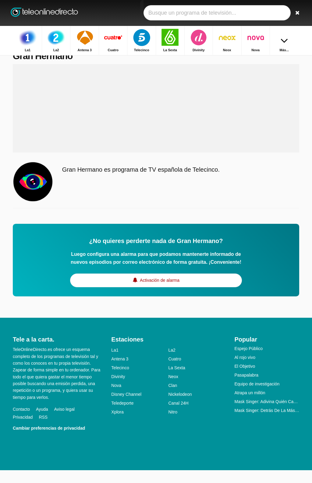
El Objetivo (244, 379)
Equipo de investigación (256, 396)
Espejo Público (248, 361)
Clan (172, 398)
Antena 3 (119, 371)
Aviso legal (64, 422)
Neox (173, 389)
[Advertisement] (156, 121)
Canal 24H (178, 415)
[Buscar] (295, 13)
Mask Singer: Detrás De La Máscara (266, 423)
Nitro (172, 424)
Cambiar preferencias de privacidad (49, 440)
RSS (43, 430)
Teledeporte (122, 415)
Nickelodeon (180, 407)
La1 (114, 362)
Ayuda (42, 422)
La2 (171, 362)
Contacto (21, 422)
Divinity (118, 389)
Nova (116, 398)
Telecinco (120, 380)
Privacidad (23, 430)
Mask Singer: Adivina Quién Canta (266, 414)
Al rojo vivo (244, 370)
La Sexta (176, 380)
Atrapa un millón (249, 405)
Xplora (117, 424)
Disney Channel (126, 407)
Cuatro (174, 371)
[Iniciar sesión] (281, 13)
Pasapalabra (246, 387)
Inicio (263, 60)
